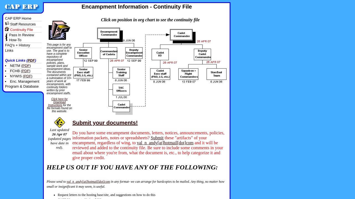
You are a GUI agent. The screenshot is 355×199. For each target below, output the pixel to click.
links (9, 50)
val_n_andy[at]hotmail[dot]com (165, 142)
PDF (31, 60)
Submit (157, 137)
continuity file (19, 30)
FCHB (15, 71)
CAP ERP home (18, 18)
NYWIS (16, 76)
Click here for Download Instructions (58, 102)
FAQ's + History (17, 45)
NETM (15, 66)
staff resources (20, 24)
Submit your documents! (105, 123)
